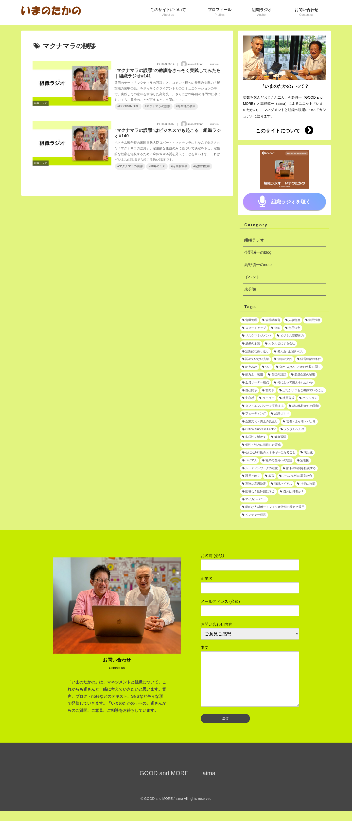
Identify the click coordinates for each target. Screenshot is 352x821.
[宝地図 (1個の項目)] (303, 460)
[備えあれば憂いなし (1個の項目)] (289, 351)
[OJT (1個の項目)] (266, 367)
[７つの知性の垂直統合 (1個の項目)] (295, 476)
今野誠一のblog (257, 252)
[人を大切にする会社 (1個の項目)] (280, 343)
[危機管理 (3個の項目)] (249, 320)
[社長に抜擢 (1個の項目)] (306, 484)
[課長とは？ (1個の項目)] (251, 476)
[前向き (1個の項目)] (268, 390)
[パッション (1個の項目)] (308, 398)
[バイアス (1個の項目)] (249, 460)
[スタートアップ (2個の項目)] (254, 328)
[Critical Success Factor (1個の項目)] (259, 429)
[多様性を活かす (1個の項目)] (254, 437)
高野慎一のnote (258, 265)
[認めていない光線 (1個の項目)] (255, 359)
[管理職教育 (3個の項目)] (271, 320)
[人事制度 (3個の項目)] (292, 320)
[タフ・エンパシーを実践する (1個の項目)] (263, 406)
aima (206, 783)
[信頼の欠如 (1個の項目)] (283, 359)
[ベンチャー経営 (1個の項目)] (254, 515)
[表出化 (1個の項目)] (307, 452)
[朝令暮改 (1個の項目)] (249, 367)
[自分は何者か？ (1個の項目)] (292, 491)
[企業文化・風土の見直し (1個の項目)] (260, 421)
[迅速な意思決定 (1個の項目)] (254, 484)
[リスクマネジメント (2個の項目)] (257, 336)
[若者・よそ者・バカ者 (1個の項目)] (299, 421)
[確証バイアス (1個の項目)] (281, 484)
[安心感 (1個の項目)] (248, 398)
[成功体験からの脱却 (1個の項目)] (303, 406)
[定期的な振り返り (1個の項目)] (255, 351)
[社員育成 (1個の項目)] (286, 398)
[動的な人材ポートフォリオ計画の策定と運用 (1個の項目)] (273, 507)
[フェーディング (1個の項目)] (254, 413)
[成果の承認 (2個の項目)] (251, 343)
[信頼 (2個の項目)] (275, 328)
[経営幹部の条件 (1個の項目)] (309, 359)
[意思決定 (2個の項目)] (292, 328)
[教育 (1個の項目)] (269, 476)
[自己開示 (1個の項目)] (249, 390)
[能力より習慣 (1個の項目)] (252, 375)
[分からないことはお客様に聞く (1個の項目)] (298, 367)
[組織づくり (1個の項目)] (280, 413)
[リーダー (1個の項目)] (266, 398)
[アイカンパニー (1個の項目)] (254, 499)
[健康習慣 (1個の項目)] (278, 437)
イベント (252, 277)
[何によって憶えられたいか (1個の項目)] (293, 382)
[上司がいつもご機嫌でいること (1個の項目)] (301, 390)
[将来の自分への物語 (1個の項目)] (277, 460)
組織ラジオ (254, 240)
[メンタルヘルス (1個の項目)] (292, 429)
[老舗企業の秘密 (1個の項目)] (303, 375)
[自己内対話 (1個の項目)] (277, 375)
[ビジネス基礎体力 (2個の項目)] (290, 336)
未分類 (250, 289)
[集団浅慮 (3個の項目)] (312, 320)
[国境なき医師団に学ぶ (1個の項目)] (258, 491)
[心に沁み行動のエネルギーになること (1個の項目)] (269, 452)
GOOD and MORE (167, 783)
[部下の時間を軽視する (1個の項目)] (299, 468)
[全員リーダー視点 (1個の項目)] (255, 382)
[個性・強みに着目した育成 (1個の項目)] (261, 445)
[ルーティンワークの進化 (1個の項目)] (260, 468)
